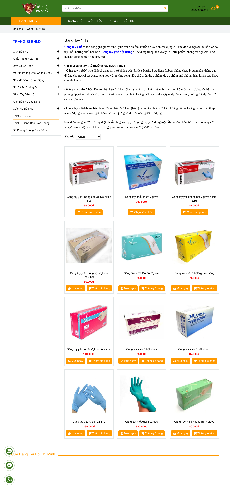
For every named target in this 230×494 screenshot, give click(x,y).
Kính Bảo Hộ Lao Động (27, 101)
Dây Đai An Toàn (36, 66)
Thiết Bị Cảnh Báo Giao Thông (31, 123)
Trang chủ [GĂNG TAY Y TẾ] (17, 28)
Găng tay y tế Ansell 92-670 (89, 421)
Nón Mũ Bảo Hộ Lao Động (28, 80)
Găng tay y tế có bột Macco (194, 349)
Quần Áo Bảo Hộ (36, 108)
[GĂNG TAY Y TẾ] (215, 8)
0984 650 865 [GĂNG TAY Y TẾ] (199, 10)
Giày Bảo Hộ (36, 51)
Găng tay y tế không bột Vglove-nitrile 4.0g (89, 198)
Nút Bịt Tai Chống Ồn (36, 87)
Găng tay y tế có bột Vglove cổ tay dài (89, 349)
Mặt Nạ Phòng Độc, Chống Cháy (36, 73)
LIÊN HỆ (128, 20)
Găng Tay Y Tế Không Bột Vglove (194, 421)
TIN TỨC (112, 20)
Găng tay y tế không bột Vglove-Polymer (89, 275)
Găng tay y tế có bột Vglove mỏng (194, 273)
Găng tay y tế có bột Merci (141, 349)
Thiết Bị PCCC (22, 115)
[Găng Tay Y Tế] (35, 8)
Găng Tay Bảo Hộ (36, 94)
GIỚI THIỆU (95, 20)
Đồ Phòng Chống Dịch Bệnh (30, 130)
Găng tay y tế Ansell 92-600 (141, 421)
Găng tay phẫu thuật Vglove (141, 196)
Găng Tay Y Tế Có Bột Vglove (141, 273)
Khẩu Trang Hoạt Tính (36, 58)
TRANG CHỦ (74, 20)
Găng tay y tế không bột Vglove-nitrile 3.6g (194, 198)
